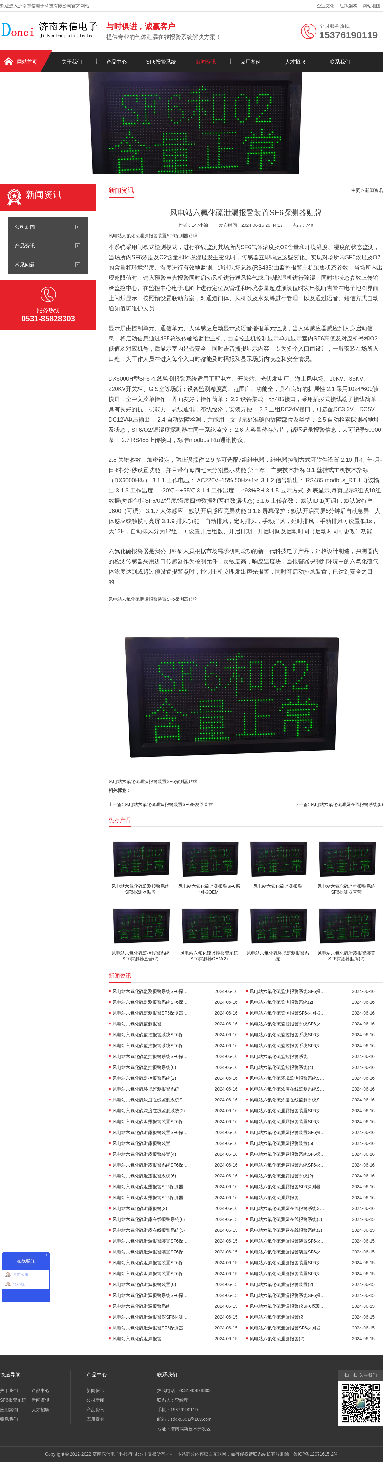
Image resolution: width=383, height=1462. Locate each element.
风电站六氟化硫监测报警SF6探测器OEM (288, 1013)
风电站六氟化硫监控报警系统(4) (281, 1067)
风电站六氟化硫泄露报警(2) (139, 1208)
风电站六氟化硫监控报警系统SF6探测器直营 (150, 1034)
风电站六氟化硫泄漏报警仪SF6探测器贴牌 (288, 1306)
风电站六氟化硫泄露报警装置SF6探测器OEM (150, 1132)
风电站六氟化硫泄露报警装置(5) (281, 1143)
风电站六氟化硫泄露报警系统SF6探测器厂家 (150, 1165)
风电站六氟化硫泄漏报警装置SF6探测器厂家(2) (288, 1262)
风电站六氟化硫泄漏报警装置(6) (144, 1284)
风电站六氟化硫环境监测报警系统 (145, 1089)
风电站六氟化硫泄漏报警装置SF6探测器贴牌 (150, 1241)
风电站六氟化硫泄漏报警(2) (277, 1338)
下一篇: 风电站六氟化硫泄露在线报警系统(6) (339, 804)
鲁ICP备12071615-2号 (315, 1454)
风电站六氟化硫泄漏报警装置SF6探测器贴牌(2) (288, 1241)
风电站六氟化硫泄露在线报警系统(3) (148, 1230)
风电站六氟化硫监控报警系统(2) (144, 1078)
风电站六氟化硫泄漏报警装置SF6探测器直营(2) (288, 1251)
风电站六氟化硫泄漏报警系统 (141, 1306)
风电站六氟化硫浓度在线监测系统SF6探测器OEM (288, 1099)
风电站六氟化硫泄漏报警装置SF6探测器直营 (150, 1251)
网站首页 (27, 62)
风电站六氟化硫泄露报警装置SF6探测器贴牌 (288, 1110)
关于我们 (72, 62)
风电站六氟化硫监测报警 (136, 1023)
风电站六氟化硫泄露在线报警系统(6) (148, 1219)
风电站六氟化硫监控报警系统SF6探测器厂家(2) (288, 1045)
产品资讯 (25, 245)
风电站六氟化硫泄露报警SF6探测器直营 (150, 1186)
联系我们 (340, 62)
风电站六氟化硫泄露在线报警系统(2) (286, 1230)
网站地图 (371, 5)
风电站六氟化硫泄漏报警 (136, 1338)
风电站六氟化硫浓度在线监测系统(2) (148, 1110)
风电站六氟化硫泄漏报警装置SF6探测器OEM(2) (288, 1273)
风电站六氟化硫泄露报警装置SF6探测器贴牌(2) (150, 1121)
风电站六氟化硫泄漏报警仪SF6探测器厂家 (150, 1317)
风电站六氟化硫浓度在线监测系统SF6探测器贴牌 (288, 1089)
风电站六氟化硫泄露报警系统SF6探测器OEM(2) (288, 1165)
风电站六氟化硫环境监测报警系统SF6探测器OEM (288, 1078)
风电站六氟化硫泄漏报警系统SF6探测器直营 (150, 1295)
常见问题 (25, 264)
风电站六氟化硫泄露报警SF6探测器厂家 (288, 1186)
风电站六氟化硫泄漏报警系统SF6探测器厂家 (288, 1295)
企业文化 (325, 5)
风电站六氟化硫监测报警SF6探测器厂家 (150, 1013)
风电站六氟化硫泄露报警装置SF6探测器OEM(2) (288, 1132)
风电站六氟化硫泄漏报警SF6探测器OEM (288, 1327)
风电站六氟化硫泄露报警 (274, 1197)
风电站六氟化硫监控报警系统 (279, 1056)
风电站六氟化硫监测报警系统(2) (281, 1002)
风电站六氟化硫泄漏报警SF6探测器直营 (150, 1327)
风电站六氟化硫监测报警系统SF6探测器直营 (288, 991)
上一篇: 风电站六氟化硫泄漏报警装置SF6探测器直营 (161, 804)
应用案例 (250, 62)
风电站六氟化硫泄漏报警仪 (276, 1317)
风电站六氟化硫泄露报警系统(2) (281, 1175)
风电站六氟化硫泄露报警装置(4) (144, 1154)
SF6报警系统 (161, 62)
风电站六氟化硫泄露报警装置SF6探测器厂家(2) (288, 1121)
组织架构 (348, 5)
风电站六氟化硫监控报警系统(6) (144, 1067)
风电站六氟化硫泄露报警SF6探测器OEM (150, 1197)
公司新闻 (25, 227)
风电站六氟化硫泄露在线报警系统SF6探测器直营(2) (288, 1208)
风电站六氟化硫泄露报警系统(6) (144, 1175)
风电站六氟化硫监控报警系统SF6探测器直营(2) (288, 1034)
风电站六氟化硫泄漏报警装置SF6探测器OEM (150, 1273)
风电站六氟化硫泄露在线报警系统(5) (286, 1219)
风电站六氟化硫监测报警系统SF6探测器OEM (150, 1002)
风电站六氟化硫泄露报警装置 (141, 1143)
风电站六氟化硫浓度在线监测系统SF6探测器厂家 (150, 1099)
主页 (355, 190)
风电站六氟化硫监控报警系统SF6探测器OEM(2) (150, 1056)
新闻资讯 (206, 62)
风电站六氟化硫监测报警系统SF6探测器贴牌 (150, 991)
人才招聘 (295, 62)
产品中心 (116, 62)
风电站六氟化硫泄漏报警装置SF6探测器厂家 (150, 1262)
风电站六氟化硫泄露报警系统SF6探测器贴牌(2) (288, 1154)
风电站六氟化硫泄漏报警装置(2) (281, 1284)
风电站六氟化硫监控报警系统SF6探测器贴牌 (288, 1023)
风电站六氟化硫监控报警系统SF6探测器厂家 (150, 1045)
